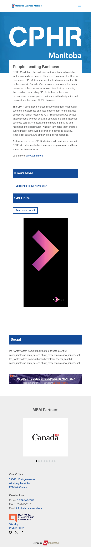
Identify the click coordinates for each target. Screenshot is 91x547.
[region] (45, 262)
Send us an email (25, 210)
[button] (36, 461)
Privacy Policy (16, 528)
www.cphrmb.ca (34, 155)
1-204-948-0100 (25, 500)
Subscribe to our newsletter (31, 186)
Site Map (13, 524)
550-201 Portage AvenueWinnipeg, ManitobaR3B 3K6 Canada (22, 483)
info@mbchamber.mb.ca (29, 508)
